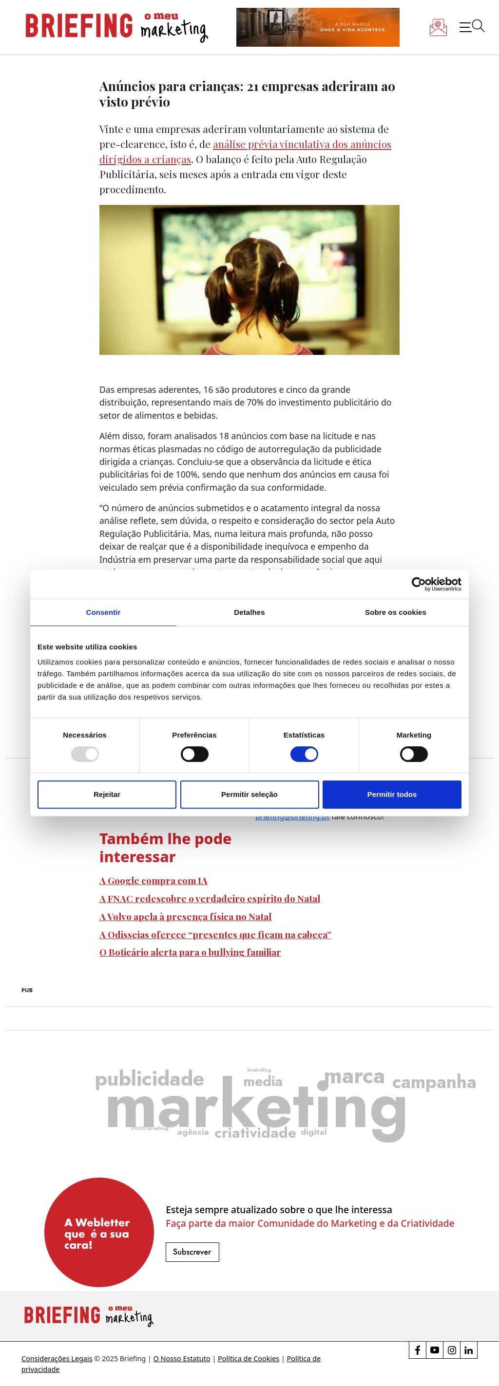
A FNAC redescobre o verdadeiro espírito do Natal (209, 898)
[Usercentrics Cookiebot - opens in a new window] (418, 584)
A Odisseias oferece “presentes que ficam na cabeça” (215, 934)
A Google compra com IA (153, 880)
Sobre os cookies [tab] (395, 612)
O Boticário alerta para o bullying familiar (190, 951)
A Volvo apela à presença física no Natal (185, 916)
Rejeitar (107, 794)
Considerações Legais (57, 1358)
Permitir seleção (249, 794)
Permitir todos (392, 794)
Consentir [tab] (103, 612)
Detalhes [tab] (249, 612)
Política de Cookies (248, 1358)
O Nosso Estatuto (182, 1358)
